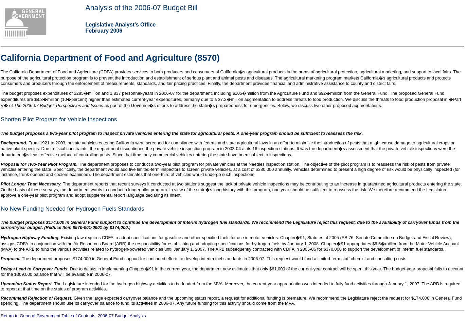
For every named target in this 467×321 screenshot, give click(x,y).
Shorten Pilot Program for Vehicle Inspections (59, 119)
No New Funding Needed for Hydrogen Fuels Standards (72, 209)
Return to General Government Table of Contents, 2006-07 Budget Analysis (73, 315)
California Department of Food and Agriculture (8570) (110, 58)
